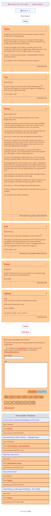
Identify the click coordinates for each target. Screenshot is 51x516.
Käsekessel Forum (18, 4)
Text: (5, 361)
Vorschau (32, 392)
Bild (36, 397)
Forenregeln (21, 348)
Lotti (6, 77)
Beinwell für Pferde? (10, 472)
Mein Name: (8, 355)
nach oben (25, 332)
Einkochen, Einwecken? (11, 454)
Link (30, 397)
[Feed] (25, 21)
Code (25, 397)
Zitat (19, 397)
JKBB (29, 511)
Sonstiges (37, 4)
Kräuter (9, 429)
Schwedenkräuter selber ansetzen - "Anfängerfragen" (21, 437)
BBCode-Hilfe (9, 408)
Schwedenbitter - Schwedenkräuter (18, 446)
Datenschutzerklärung (12, 352)
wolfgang (7, 293)
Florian (7, 29)
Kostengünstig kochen (14, 463)
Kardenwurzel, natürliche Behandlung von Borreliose (21, 420)
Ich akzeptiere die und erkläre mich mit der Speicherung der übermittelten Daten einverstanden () (23, 350)
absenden (42, 392)
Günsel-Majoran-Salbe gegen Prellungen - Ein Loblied (21, 489)
